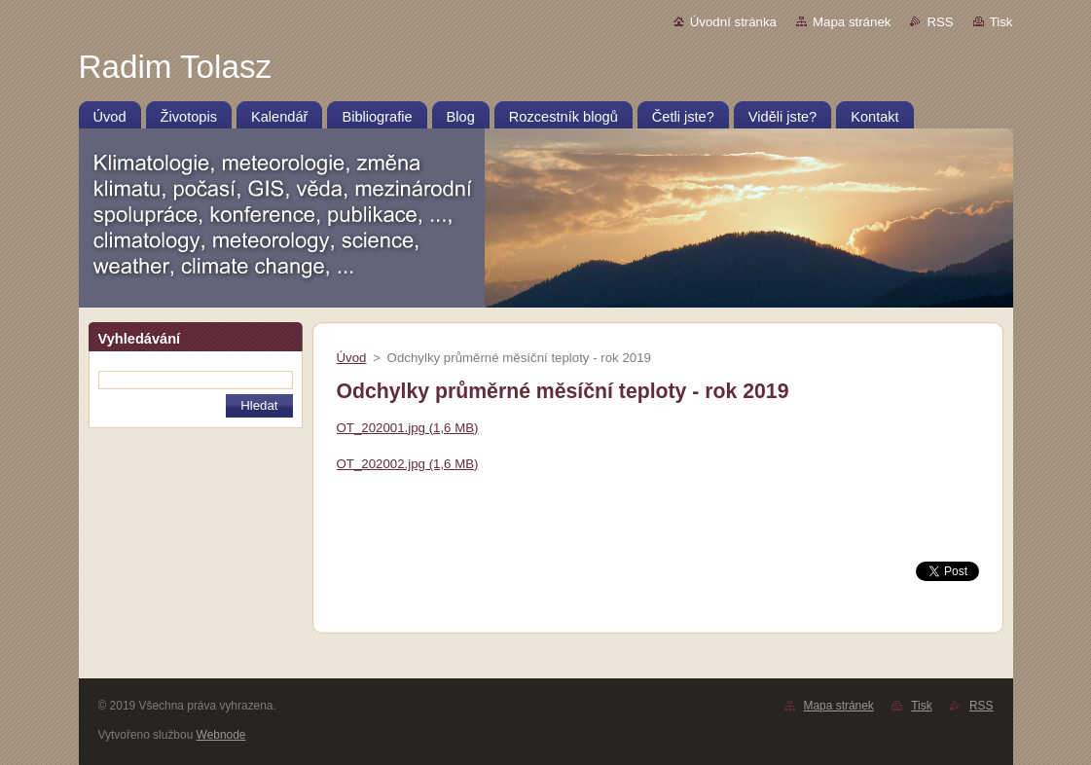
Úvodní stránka (733, 22)
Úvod (352, 357)
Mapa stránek (852, 22)
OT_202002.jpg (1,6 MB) (408, 463)
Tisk (1001, 22)
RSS (940, 22)
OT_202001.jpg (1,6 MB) (408, 427)
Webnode (221, 735)
